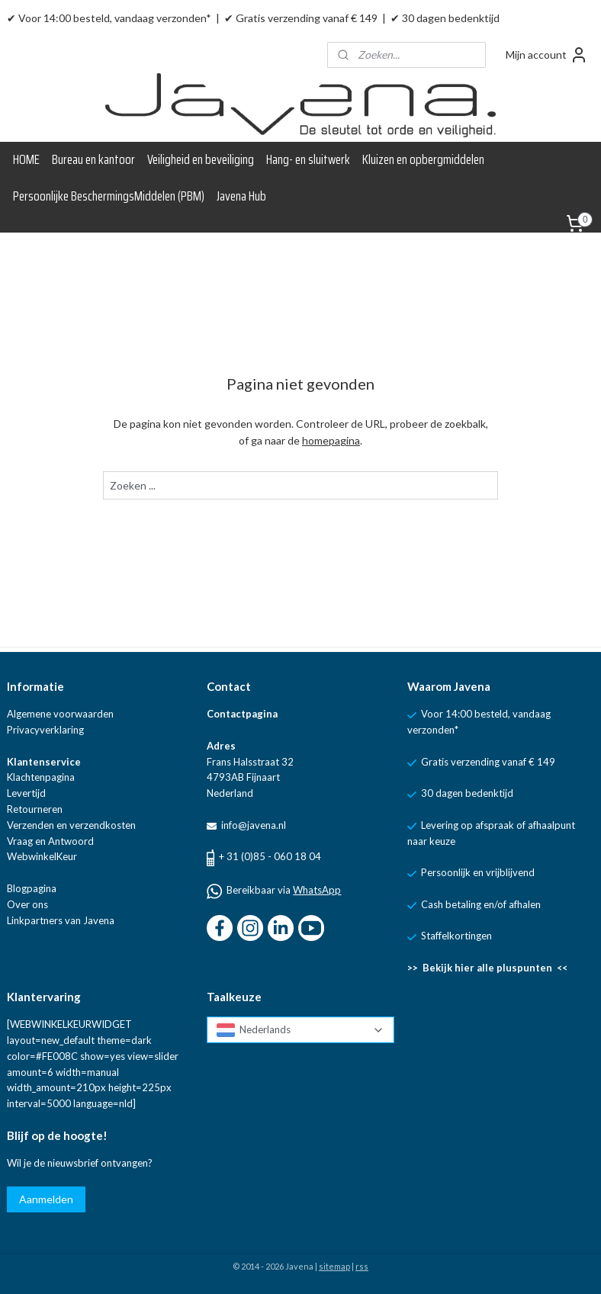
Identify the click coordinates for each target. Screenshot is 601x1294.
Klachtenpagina (41, 777)
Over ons (27, 904)
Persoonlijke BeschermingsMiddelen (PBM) (108, 196)
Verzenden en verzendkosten (71, 825)
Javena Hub (241, 196)
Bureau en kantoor (93, 159)
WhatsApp (317, 890)
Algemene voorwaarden (60, 714)
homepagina (331, 441)
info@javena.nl (252, 825)
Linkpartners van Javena (60, 920)
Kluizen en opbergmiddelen (423, 159)
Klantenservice (44, 762)
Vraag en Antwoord (50, 841)
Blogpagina (31, 888)
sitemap (334, 1266)
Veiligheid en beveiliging (200, 159)
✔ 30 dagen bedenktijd (445, 17)
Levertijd (26, 793)
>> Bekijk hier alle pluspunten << (487, 968)
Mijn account (547, 55)
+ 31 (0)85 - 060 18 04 (270, 856)
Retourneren (35, 809)
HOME (26, 159)
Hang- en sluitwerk (308, 159)
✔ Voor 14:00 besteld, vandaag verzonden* (109, 17)
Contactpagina (242, 714)
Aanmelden (46, 1199)
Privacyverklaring (45, 730)
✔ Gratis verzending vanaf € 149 (301, 17)
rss (361, 1266)
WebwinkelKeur (42, 856)
